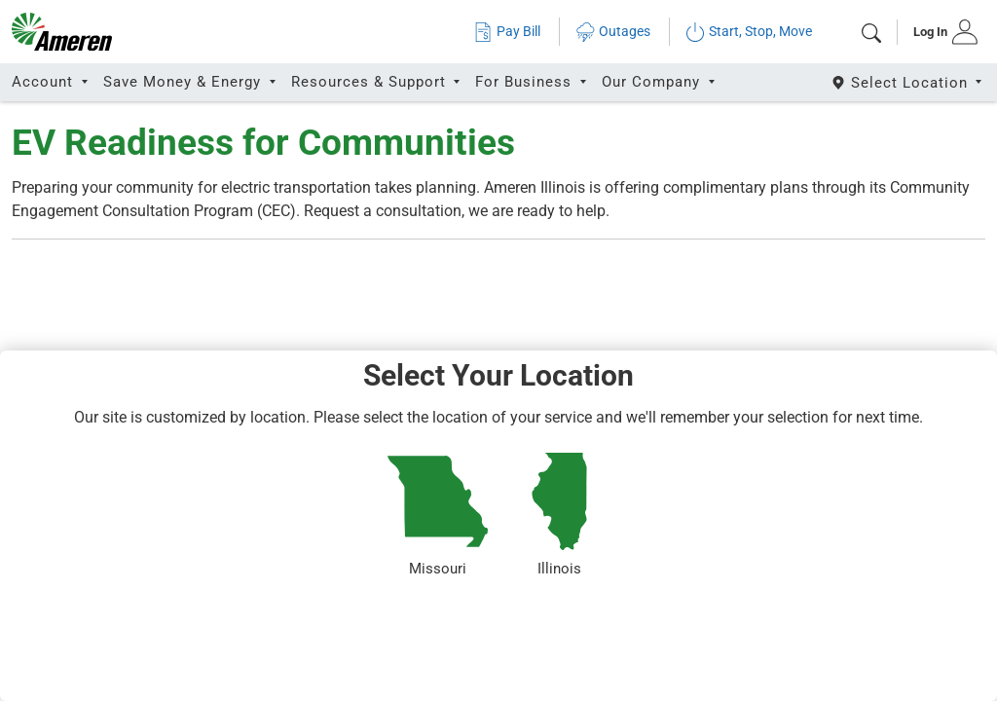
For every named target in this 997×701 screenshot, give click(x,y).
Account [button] (45, 82)
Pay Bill (506, 31)
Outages (612, 31)
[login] (939, 32)
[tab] (939, 32)
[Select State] (908, 82)
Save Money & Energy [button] (184, 82)
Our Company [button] (653, 82)
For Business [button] (525, 82)
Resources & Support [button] (371, 82)
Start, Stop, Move (748, 31)
